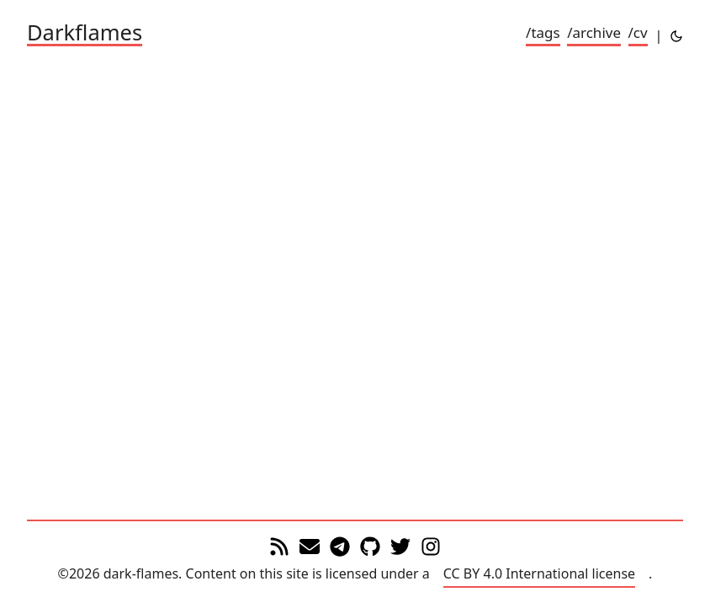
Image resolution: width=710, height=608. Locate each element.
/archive (594, 32)
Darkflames (84, 33)
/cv (638, 32)
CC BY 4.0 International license (539, 573)
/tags (543, 32)
